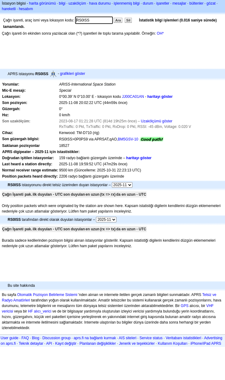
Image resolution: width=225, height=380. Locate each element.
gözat (211, 3)
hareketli (9, 9)
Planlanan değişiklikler (97, 343)
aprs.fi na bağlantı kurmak (95, 338)
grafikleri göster (72, 73)
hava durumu (100, 3)
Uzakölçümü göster (157, 121)
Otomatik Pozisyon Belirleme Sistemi (47, 295)
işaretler (163, 3)
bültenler (196, 3)
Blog (35, 338)
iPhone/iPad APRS (206, 343)
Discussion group (56, 338)
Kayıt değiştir (65, 343)
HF (30, 311)
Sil (128, 20)
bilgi (62, 3)
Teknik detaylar (31, 343)
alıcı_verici (42, 311)
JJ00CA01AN (133, 96)
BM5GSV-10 (128, 139)
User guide (9, 338)
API (49, 343)
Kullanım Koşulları (173, 343)
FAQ (25, 338)
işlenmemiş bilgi (127, 3)
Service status (150, 338)
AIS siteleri (127, 338)
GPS (185, 306)
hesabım (26, 9)
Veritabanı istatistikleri (183, 338)
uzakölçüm (77, 3)
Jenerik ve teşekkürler (137, 343)
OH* (160, 33)
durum (148, 3)
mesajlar (179, 3)
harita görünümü (42, 3)
